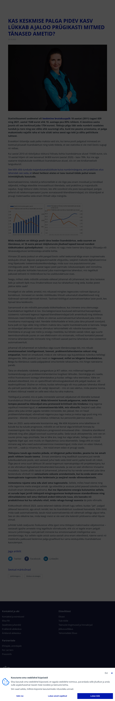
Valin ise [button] (19, 696)
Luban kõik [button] (95, 696)
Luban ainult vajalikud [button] (57, 696)
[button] (108, 673)
